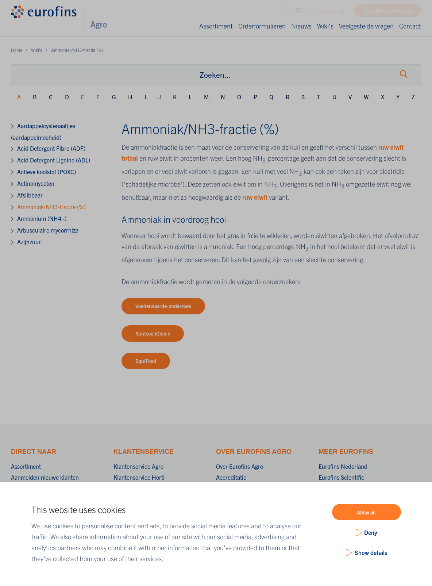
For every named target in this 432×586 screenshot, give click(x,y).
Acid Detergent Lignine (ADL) (53, 160)
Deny (370, 532)
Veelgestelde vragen (366, 26)
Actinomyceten (35, 183)
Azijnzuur (29, 241)
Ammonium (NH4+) (41, 218)
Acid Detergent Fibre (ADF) (51, 148)
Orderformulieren (262, 26)
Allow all (366, 512)
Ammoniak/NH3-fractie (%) (51, 206)
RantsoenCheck (152, 333)
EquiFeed (145, 360)
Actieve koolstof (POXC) (46, 171)
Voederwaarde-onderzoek (163, 306)
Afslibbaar (30, 195)
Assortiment (216, 26)
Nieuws (301, 26)
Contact (410, 26)
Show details (371, 552)
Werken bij (331, 12)
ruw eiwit (254, 197)
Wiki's (325, 26)
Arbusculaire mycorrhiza (47, 230)
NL (302, 12)
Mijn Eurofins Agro (391, 12)
